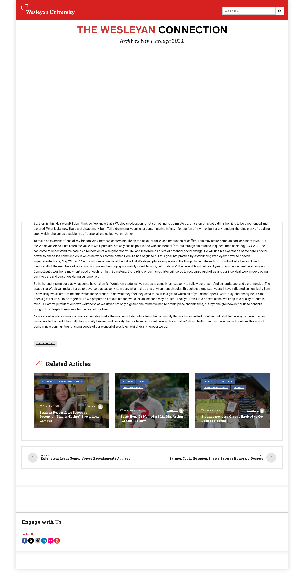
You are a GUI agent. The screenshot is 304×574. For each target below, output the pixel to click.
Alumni (141, 382)
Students (236, 387)
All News (46, 382)
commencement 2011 (45, 344)
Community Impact (159, 382)
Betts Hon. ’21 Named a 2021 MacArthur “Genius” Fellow (143, 418)
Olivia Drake (94, 407)
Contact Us (28, 532)
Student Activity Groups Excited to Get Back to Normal (229, 418)
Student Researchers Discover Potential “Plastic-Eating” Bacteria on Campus (70, 416)
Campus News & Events (68, 382)
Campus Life (224, 382)
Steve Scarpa (255, 411)
